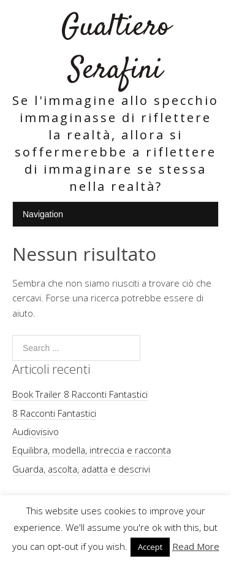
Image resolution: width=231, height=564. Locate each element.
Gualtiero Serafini (115, 49)
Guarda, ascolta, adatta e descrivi (81, 469)
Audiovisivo (35, 431)
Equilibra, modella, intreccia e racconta (91, 450)
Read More (195, 546)
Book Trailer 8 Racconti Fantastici (80, 394)
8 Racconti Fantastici (54, 413)
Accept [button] (150, 546)
